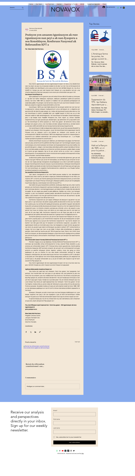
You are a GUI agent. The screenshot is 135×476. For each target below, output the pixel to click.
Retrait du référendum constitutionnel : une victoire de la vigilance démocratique (35, 365)
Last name (56, 428)
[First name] (73, 423)
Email (55, 411)
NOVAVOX (65, 9)
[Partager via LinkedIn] (35, 332)
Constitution (29, 326)
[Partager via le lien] (40, 332)
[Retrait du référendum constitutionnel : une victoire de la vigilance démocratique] (37, 353)
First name (56, 419)
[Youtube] (63, 451)
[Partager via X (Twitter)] (31, 332)
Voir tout (77, 342)
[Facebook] (121, 8)
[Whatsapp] (118, 8)
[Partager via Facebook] (26, 332)
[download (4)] (124, 8)
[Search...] (14, 7)
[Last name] (73, 432)
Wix (83, 453)
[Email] (73, 414)
